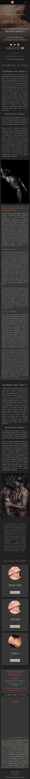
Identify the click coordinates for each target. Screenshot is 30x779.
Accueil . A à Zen (15, 53)
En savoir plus (15, 592)
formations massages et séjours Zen (15, 56)
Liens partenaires (15, 774)
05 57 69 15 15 (15, 678)
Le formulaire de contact (15, 695)
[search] (14, 48)
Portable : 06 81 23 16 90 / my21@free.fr (15, 681)
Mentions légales (15, 772)
